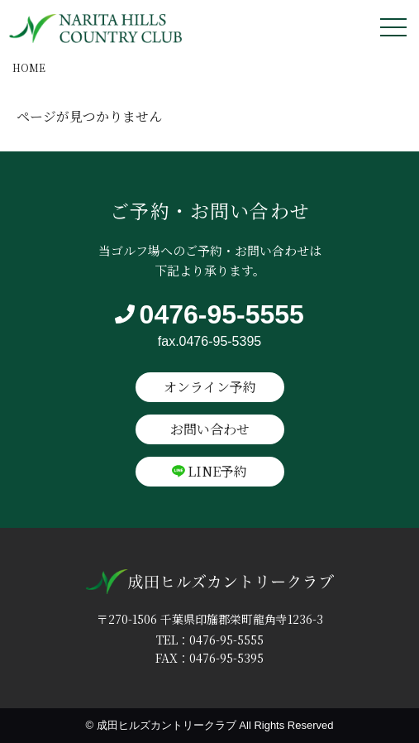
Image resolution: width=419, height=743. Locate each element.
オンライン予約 (210, 386)
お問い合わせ (210, 429)
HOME (28, 67)
